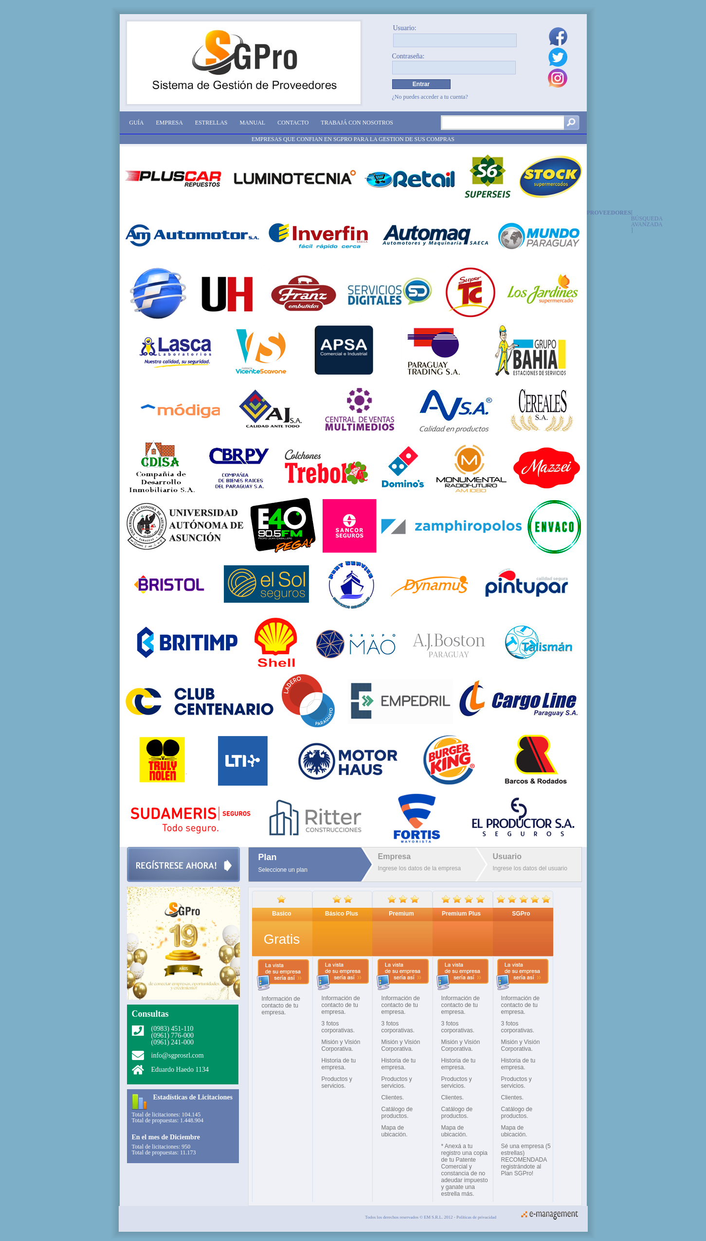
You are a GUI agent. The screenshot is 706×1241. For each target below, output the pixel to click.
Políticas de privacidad (476, 1217)
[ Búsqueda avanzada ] (647, 221)
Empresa (169, 122)
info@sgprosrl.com (177, 1055)
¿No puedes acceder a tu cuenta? (430, 96)
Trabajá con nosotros (357, 122)
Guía (136, 122)
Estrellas (211, 122)
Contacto (292, 122)
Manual (253, 122)
